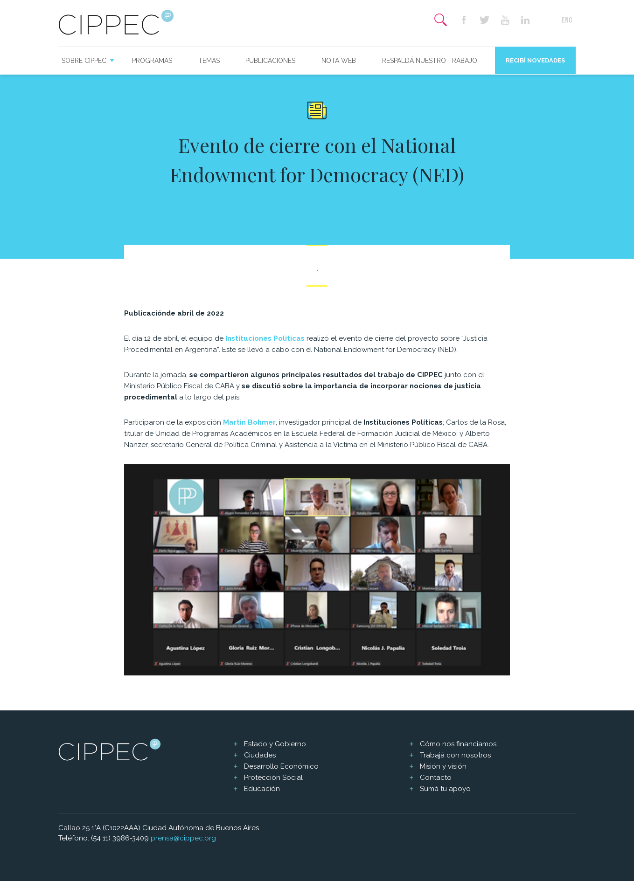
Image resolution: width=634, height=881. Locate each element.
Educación (262, 789)
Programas (152, 60)
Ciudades (260, 755)
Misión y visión (443, 766)
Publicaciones (270, 60)
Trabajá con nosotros (455, 755)
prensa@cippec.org (183, 838)
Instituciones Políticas (265, 338)
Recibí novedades (535, 60)
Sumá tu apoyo (445, 789)
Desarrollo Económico (281, 766)
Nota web (338, 60)
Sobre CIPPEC (84, 60)
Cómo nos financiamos (458, 744)
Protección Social (273, 777)
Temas (209, 60)
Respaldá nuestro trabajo (429, 60)
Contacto (436, 777)
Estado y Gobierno (275, 744)
